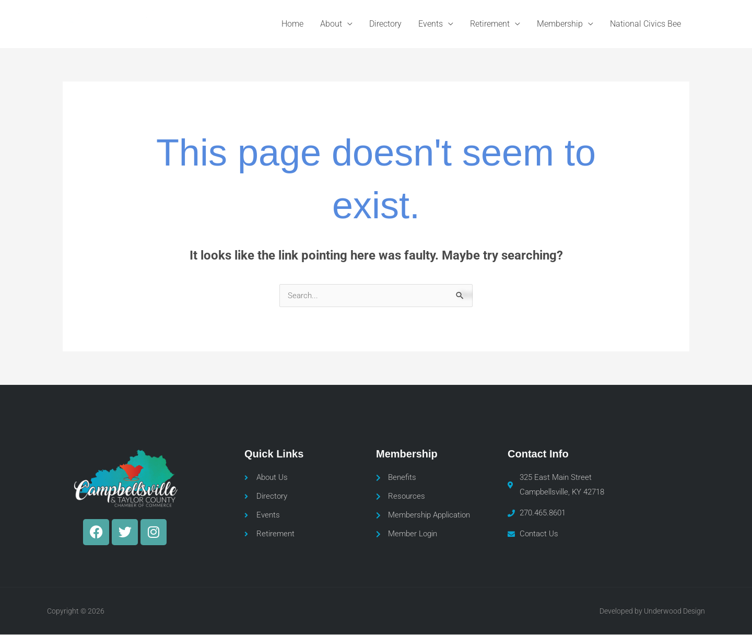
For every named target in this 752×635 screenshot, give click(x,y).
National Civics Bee (645, 24)
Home (292, 24)
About (331, 24)
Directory (385, 24)
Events (430, 24)
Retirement (490, 24)
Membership (560, 24)
